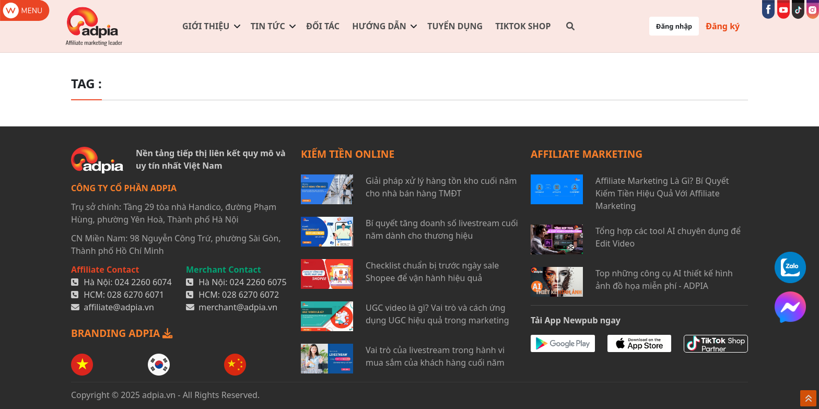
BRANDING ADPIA (121, 333)
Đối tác (323, 26)
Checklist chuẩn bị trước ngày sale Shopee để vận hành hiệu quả (432, 272)
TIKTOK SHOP (523, 26)
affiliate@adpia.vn (119, 307)
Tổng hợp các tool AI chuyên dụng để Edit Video (668, 237)
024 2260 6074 (143, 282)
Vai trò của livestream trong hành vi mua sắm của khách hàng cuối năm (435, 356)
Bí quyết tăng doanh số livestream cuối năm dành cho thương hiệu (442, 229)
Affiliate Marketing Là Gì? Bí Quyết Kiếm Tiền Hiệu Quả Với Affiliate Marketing (662, 193)
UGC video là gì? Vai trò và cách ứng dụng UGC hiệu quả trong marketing (437, 314)
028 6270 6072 (250, 294)
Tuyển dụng (455, 26)
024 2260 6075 (258, 282)
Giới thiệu (205, 26)
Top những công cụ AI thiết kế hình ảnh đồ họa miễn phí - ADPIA (664, 279)
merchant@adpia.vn (237, 307)
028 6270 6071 (135, 294)
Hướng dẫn (379, 26)
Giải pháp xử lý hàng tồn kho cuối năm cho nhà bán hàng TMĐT (441, 187)
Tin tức (268, 26)
